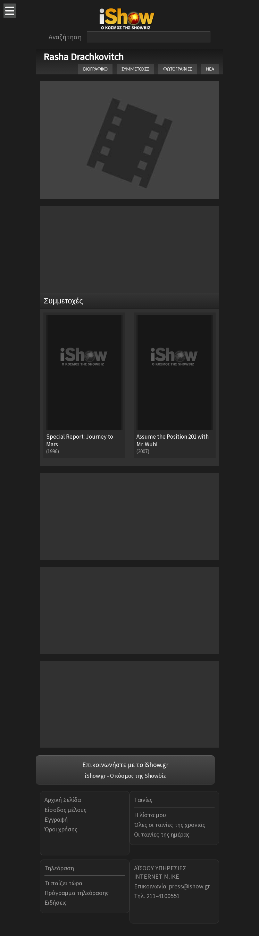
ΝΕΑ (210, 69)
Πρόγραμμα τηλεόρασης (76, 893)
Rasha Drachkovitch (83, 56)
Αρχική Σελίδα (62, 800)
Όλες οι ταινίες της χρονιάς (169, 825)
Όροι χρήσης (60, 829)
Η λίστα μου (150, 815)
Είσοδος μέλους (65, 810)
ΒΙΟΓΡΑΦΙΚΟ (95, 69)
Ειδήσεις (55, 902)
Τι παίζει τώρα (63, 883)
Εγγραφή (56, 819)
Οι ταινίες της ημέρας (162, 834)
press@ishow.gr (189, 886)
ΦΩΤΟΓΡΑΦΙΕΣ (177, 69)
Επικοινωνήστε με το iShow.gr (125, 764)
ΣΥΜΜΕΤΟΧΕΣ (135, 69)
